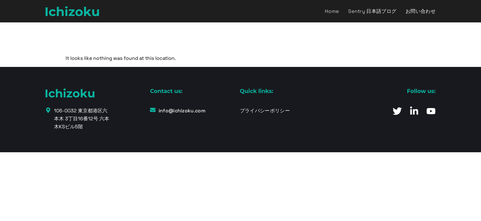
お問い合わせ (421, 11)
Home (332, 11)
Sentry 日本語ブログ (372, 11)
